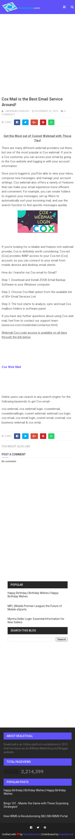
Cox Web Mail (11, 367)
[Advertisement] (37, 54)
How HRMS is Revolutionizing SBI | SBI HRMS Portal (36, 816)
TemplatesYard (31, 834)
